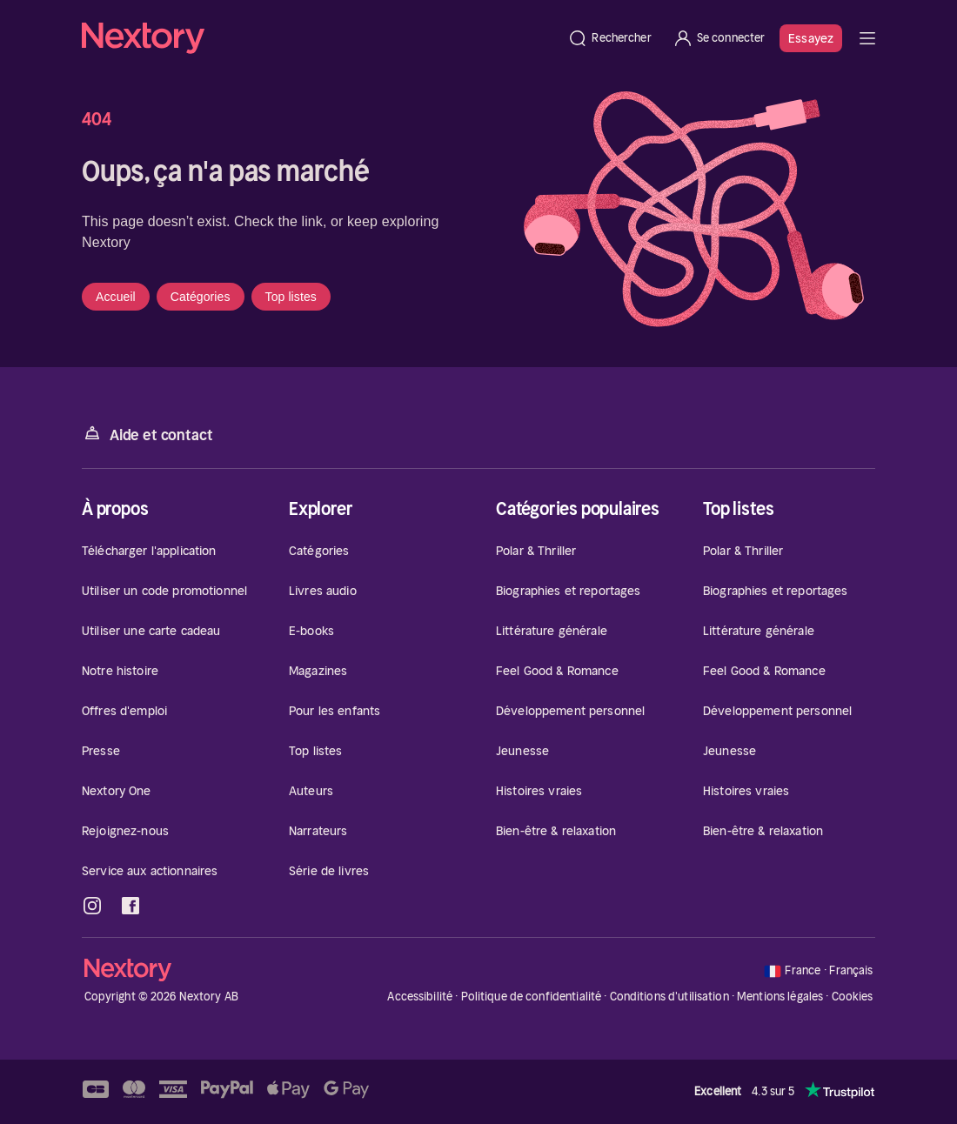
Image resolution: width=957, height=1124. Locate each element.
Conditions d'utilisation (669, 996)
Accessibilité (419, 996)
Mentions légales (780, 996)
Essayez (810, 38)
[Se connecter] (719, 38)
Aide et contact (147, 434)
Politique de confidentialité (531, 996)
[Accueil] (319, 38)
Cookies (852, 997)
